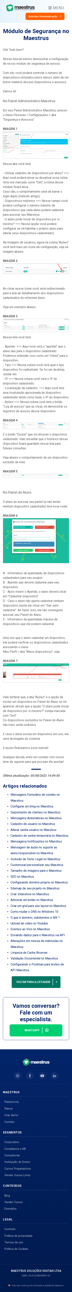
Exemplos (10, 1208)
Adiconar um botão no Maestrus (32, 900)
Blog (7, 1195)
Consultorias (12, 1155)
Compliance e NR (15, 1149)
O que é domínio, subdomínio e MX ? (35, 917)
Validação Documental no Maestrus (34, 958)
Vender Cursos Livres (17, 1175)
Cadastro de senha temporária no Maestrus (40, 835)
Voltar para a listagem (37, 982)
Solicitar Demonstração (45, 16)
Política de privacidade (18, 1236)
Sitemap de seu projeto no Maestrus (35, 888)
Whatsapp (37, 1030)
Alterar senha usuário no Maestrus (33, 830)
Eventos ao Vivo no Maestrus (30, 929)
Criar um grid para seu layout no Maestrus (38, 906)
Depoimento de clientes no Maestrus (35, 812)
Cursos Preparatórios (17, 1168)
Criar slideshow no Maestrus (30, 894)
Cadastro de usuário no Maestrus (33, 824)
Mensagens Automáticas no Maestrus (36, 818)
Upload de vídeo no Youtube (29, 923)
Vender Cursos (13, 1202)
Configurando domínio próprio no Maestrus (39, 882)
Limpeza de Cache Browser (29, 952)
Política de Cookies (16, 1249)
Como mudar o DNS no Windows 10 (34, 911)
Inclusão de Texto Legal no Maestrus (35, 859)
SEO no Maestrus (22, 876)
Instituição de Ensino (17, 1162)
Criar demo (11, 1115)
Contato (9, 1122)
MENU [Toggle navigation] (56, 8)
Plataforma (11, 1102)
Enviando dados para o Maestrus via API (38, 935)
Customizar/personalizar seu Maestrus (37, 865)
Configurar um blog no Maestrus (32, 806)
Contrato (10, 1229)
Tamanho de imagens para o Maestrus (36, 870)
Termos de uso (13, 1242)
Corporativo (11, 1142)
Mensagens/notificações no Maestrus (36, 841)
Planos (8, 1108)
